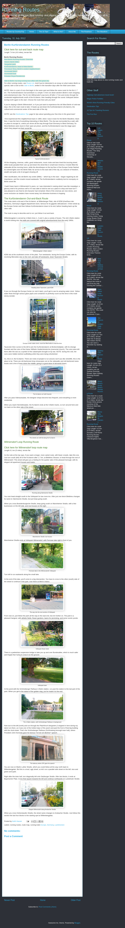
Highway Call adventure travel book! (100, 95)
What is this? (58, 32)
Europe (43, 825)
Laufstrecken (59, 825)
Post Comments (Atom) (47, 907)
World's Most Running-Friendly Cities (101, 103)
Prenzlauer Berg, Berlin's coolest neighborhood (21, 69)
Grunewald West (10, 71)
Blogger (77, 923)
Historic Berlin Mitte (11, 62)
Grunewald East (10, 74)
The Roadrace (86, 32)
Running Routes (20, 10)
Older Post (75, 900)
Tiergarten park (10, 64)
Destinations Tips (22, 114)
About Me (72, 32)
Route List (30, 83)
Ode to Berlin (29, 85)
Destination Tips (93, 106)
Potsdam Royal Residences (14, 76)
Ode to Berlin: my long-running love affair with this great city (26, 81)
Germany (50, 825)
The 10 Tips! (43, 32)
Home (31, 32)
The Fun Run (92, 114)
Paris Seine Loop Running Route (100, 294)
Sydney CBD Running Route (100, 355)
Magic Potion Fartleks (95, 99)
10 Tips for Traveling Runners (98, 110)
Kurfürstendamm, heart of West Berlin (18, 67)
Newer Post (9, 900)
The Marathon (102, 32)
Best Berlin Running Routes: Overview (18, 59)
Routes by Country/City (15, 32)
